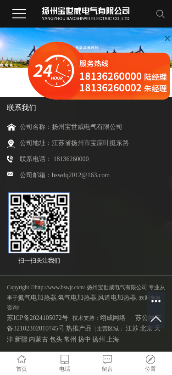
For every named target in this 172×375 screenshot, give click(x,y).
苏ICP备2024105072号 (37, 317)
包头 (56, 339)
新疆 (21, 339)
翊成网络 (113, 317)
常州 (70, 339)
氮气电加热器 (37, 297)
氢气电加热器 (77, 297)
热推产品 (79, 328)
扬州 (98, 339)
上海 (112, 339)
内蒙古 (38, 339)
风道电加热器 (117, 297)
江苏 (132, 328)
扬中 (84, 339)
